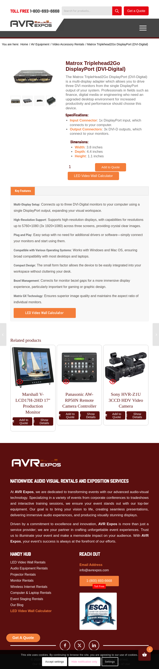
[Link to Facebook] (65, 645)
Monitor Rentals (22, 580)
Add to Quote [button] (20, 421)
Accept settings (54, 661)
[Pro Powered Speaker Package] (3, 334)
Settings (110, 661)
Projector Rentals (23, 574)
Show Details (41, 421)
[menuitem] (35, 11)
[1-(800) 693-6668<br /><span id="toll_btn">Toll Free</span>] (99, 581)
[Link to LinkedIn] (94, 645)
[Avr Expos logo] (36, 462)
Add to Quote (110, 167)
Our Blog (16, 605)
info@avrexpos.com (94, 570)
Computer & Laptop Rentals (30, 592)
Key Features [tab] (23, 191)
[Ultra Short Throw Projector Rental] (156, 334)
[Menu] (143, 28)
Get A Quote (23, 638)
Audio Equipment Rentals (29, 568)
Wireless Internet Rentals (28, 586)
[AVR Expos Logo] (31, 28)
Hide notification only (84, 661)
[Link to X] (79, 645)
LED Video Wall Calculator (93, 176)
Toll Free (35, 11)
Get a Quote (136, 11)
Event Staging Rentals (26, 599)
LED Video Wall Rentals (28, 562)
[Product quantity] (70, 166)
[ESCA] (98, 611)
